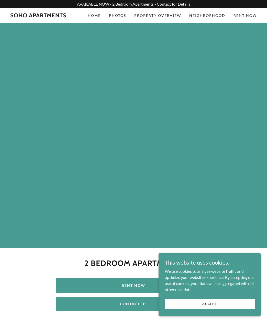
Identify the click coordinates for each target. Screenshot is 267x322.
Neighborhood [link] (207, 15)
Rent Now (133, 285)
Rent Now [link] (245, 15)
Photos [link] (117, 15)
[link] (38, 15)
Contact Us (133, 304)
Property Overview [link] (157, 15)
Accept (209, 307)
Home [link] (94, 15)
